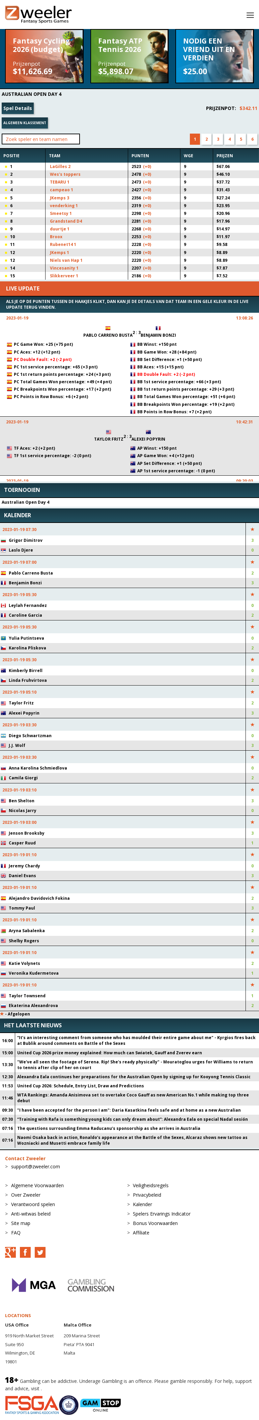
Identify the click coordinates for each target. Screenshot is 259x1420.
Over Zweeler (25, 1195)
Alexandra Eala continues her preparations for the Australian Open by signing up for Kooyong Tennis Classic (134, 1077)
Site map (20, 1223)
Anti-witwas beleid (31, 1213)
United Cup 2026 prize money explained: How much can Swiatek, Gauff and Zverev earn (109, 1053)
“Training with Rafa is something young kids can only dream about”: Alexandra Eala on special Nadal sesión (132, 1119)
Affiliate (141, 1232)
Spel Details (17, 108)
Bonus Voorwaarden (155, 1223)
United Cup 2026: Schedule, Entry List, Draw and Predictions (80, 1086)
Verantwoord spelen (33, 1204)
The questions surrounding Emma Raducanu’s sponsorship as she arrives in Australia (108, 1128)
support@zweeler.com (35, 1166)
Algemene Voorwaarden (37, 1185)
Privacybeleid (147, 1195)
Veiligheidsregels (151, 1185)
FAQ (16, 1232)
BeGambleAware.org (65, 1388)
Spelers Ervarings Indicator (162, 1213)
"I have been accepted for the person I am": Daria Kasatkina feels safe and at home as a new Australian (129, 1110)
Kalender (142, 1204)
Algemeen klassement (24, 122)
